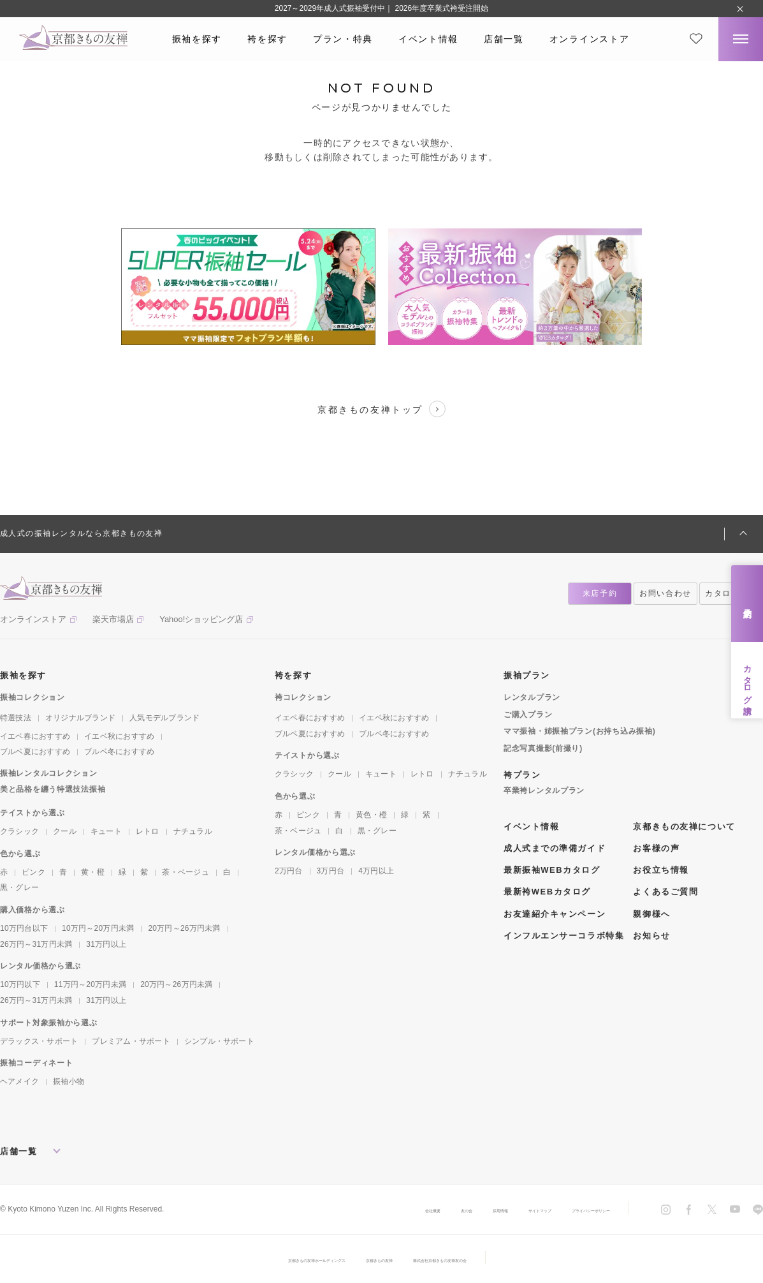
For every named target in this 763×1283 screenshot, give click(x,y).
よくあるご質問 (665, 891)
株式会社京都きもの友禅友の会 (481, 1259)
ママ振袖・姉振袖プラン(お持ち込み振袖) (579, 731)
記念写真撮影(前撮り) (543, 748)
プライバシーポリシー (572, 1209)
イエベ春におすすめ (35, 736)
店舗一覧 (504, 39)
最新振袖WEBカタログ (552, 870)
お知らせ (651, 935)
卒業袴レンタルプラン (544, 790)
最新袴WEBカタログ (547, 891)
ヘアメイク (19, 1081)
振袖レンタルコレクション (49, 773)
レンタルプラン (532, 697)
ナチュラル (192, 831)
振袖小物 (68, 1081)
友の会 (384, 1209)
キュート (106, 831)
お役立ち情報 (660, 870)
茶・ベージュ (185, 872)
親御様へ (651, 914)
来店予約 (747, 603)
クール (64, 831)
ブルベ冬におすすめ (119, 751)
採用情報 (431, 1209)
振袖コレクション (32, 697)
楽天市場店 (113, 619)
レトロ (147, 831)
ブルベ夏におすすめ (35, 751)
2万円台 (289, 870)
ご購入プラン (528, 714)
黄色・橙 (371, 814)
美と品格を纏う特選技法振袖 (52, 789)
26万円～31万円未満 (36, 944)
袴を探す (267, 39)
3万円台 (331, 870)
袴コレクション (303, 697)
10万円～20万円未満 (98, 928)
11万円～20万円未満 (90, 984)
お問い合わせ (665, 593)
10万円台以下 (24, 928)
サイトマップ (490, 1209)
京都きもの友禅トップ (381, 409)
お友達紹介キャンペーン (555, 914)
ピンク (33, 872)
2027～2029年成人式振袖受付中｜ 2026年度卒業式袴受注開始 (381, 8)
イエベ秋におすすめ (119, 736)
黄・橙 (93, 872)
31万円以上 (106, 944)
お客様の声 (656, 848)
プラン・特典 (343, 39)
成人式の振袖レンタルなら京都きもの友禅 (81, 533)
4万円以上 (376, 870)
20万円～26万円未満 (184, 928)
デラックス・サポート (39, 1041)
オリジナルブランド (80, 717)
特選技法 (15, 717)
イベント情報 (428, 39)
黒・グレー (19, 887)
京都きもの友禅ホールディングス (276, 1259)
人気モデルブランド (164, 717)
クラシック (19, 831)
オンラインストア (589, 39)
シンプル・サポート (219, 1041)
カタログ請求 (747, 680)
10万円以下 (20, 984)
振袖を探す (197, 39)
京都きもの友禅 (381, 1259)
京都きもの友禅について (684, 826)
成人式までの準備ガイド (555, 848)
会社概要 (337, 1209)
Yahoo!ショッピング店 (201, 619)
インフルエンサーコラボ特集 (564, 935)
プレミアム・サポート (131, 1041)
